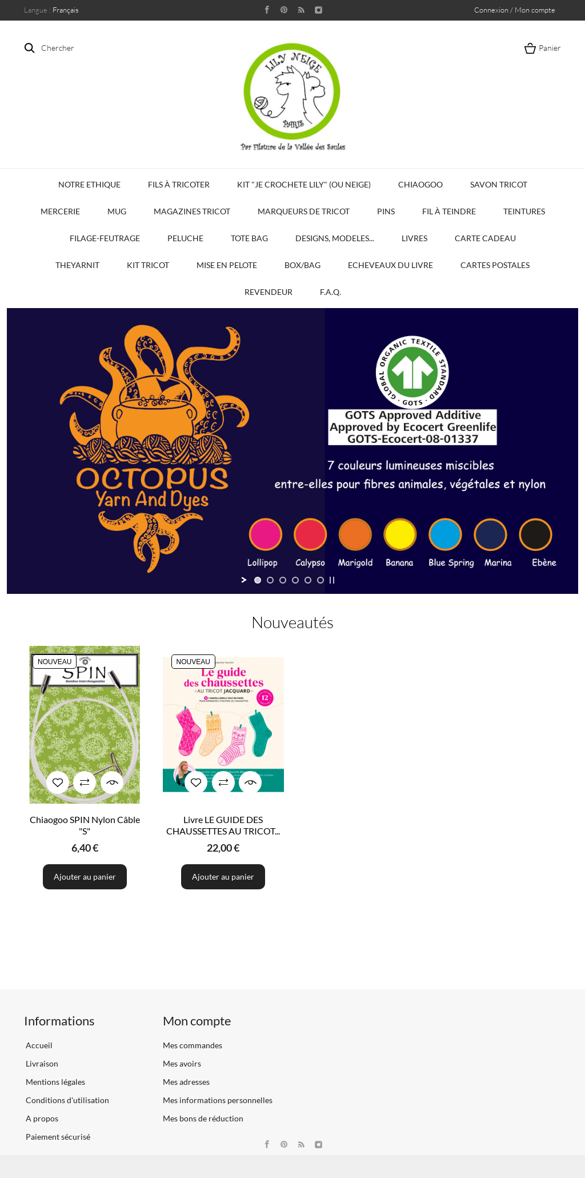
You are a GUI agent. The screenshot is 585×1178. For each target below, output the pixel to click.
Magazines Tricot (192, 211)
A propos (41, 1118)
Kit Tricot (148, 265)
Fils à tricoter (179, 184)
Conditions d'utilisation (66, 1100)
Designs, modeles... (334, 238)
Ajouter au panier (85, 876)
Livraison (41, 1063)
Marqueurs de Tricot (304, 211)
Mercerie (60, 211)
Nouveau (54, 662)
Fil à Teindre (449, 211)
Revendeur (268, 292)
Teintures (524, 211)
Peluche (185, 238)
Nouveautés (292, 622)
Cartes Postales (495, 265)
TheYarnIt (77, 265)
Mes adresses (186, 1082)
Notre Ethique (89, 184)
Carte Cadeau (485, 238)
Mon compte (197, 1020)
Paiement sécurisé (57, 1136)
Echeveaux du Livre (390, 265)
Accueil (38, 1045)
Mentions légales (54, 1082)
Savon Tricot (498, 184)
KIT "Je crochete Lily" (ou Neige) (304, 184)
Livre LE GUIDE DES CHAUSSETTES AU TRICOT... (223, 825)
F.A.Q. (330, 292)
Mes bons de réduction (203, 1118)
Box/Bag (302, 265)
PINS (386, 211)
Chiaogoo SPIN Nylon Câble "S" (85, 825)
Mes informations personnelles (218, 1100)
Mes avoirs (182, 1063)
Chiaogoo (420, 184)
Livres (414, 238)
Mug (116, 211)
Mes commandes (192, 1045)
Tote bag (249, 238)
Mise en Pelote (227, 265)
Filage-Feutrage (105, 238)
